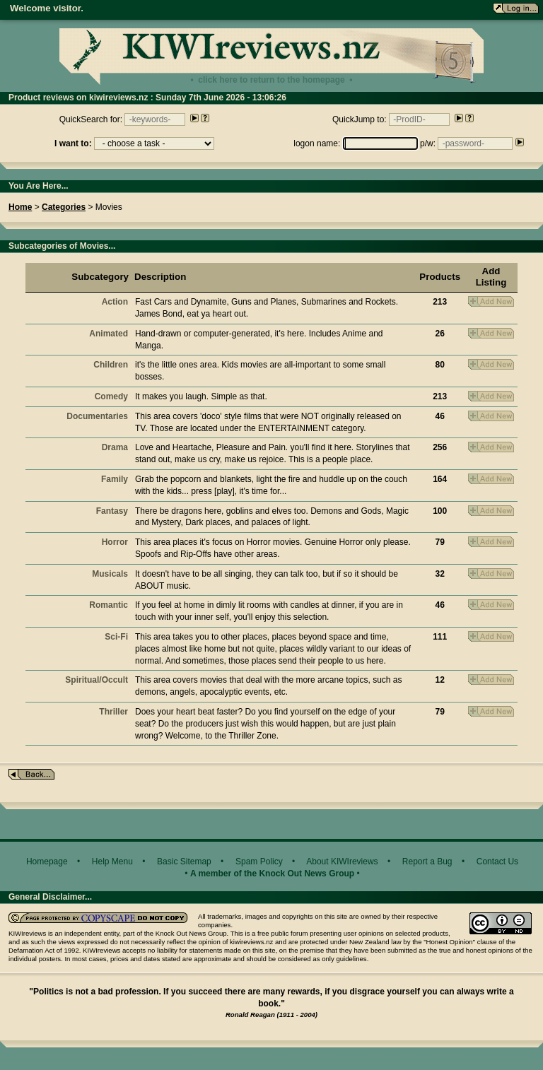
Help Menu (112, 861)
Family (114, 479)
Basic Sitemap (184, 861)
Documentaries (97, 416)
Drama (115, 447)
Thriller (113, 712)
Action (115, 302)
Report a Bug (427, 861)
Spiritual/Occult (96, 680)
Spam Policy (259, 861)
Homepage (47, 861)
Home (20, 207)
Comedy (111, 396)
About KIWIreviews (342, 861)
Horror (115, 542)
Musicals (110, 574)
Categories (64, 207)
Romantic (108, 605)
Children (110, 365)
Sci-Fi (116, 637)
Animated (108, 334)
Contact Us (497, 861)
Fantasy (112, 511)
